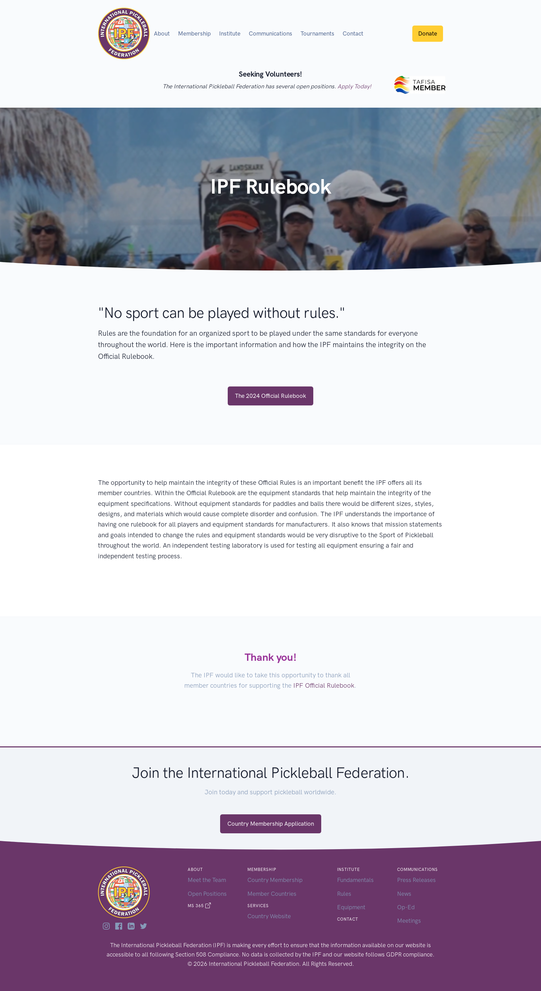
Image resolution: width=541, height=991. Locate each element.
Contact (353, 33)
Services (258, 905)
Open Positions (207, 893)
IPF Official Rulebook (323, 685)
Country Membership (275, 879)
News (404, 893)
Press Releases (416, 879)
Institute (229, 33)
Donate (427, 33)
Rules (344, 893)
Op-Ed (406, 907)
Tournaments (317, 33)
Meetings (409, 920)
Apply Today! (354, 86)
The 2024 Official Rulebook (270, 395)
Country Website (269, 916)
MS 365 (199, 905)
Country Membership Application (270, 823)
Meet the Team (207, 879)
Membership (194, 33)
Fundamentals (355, 879)
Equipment (351, 907)
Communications (270, 33)
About (162, 33)
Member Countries (271, 893)
